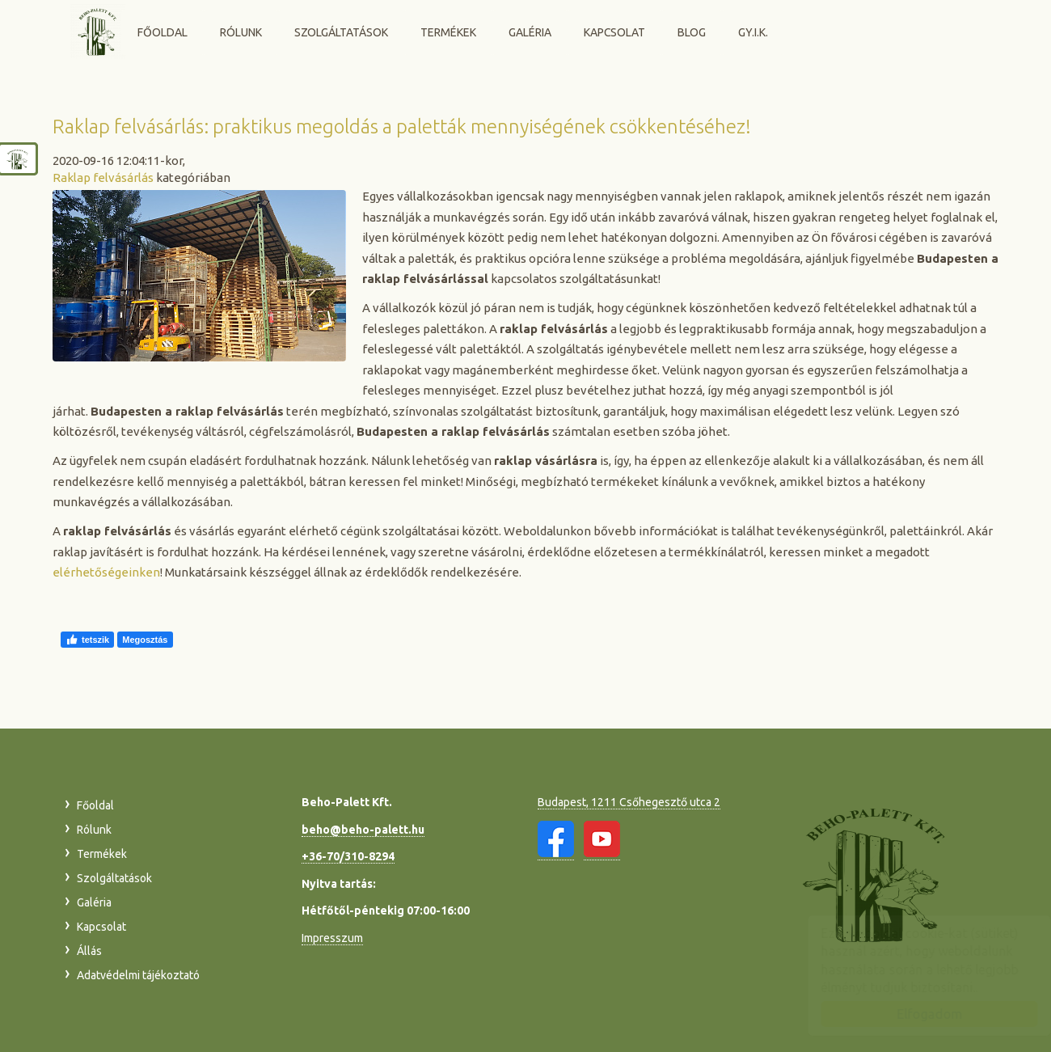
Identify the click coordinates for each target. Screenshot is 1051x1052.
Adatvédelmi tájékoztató (138, 975)
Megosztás (144, 639)
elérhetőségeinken (106, 572)
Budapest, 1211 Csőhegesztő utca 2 (629, 802)
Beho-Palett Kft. (97, 30)
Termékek (448, 32)
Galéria (530, 32)
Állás (89, 950)
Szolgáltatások (341, 32)
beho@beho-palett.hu (363, 829)
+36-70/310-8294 (348, 856)
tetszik (87, 639)
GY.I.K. (753, 32)
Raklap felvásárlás (103, 177)
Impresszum (332, 938)
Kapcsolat (614, 32)
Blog (691, 32)
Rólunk (241, 32)
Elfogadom (914, 1014)
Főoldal (162, 32)
